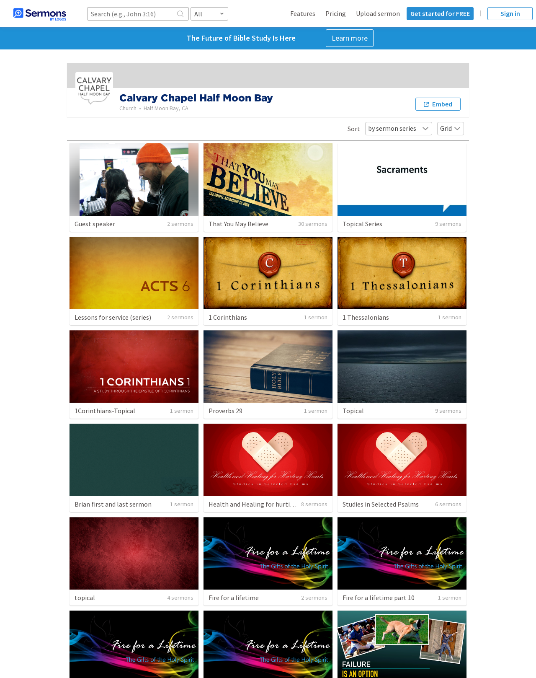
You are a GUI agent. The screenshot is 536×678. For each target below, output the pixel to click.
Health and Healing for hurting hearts (263, 504)
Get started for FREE (440, 13)
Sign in (510, 13)
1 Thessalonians (366, 317)
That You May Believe (238, 224)
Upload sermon (378, 13)
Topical (353, 410)
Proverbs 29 (225, 410)
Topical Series (362, 224)
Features (302, 13)
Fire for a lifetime (234, 597)
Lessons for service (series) (113, 317)
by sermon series (398, 128)
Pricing (335, 13)
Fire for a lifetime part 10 (379, 597)
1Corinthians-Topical (105, 410)
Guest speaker (95, 224)
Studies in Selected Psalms (381, 504)
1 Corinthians (228, 317)
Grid (450, 128)
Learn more (350, 38)
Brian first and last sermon (113, 504)
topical (85, 597)
